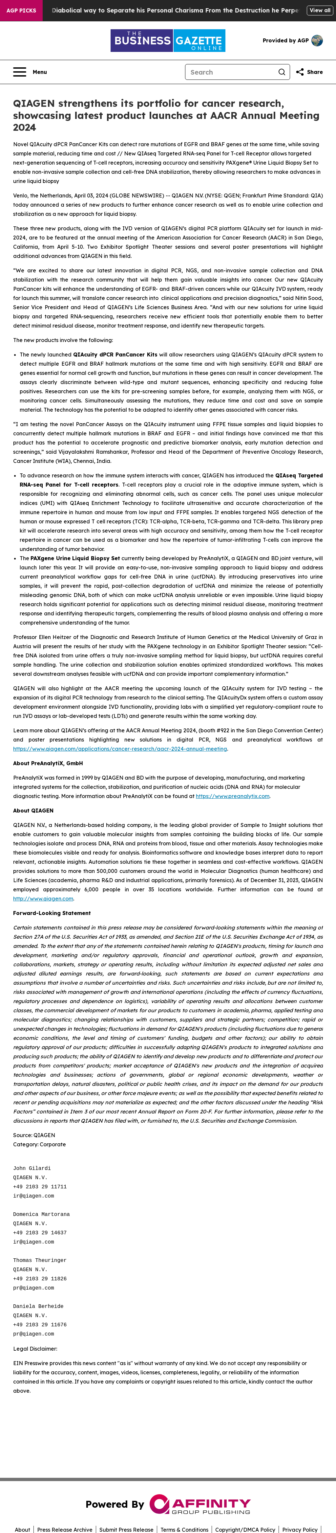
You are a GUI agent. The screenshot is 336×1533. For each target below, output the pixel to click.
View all (320, 10)
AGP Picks (21, 10)
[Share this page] (309, 72)
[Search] (229, 72)
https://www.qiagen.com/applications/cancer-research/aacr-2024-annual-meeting (120, 748)
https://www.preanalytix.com (232, 796)
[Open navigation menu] (30, 72)
